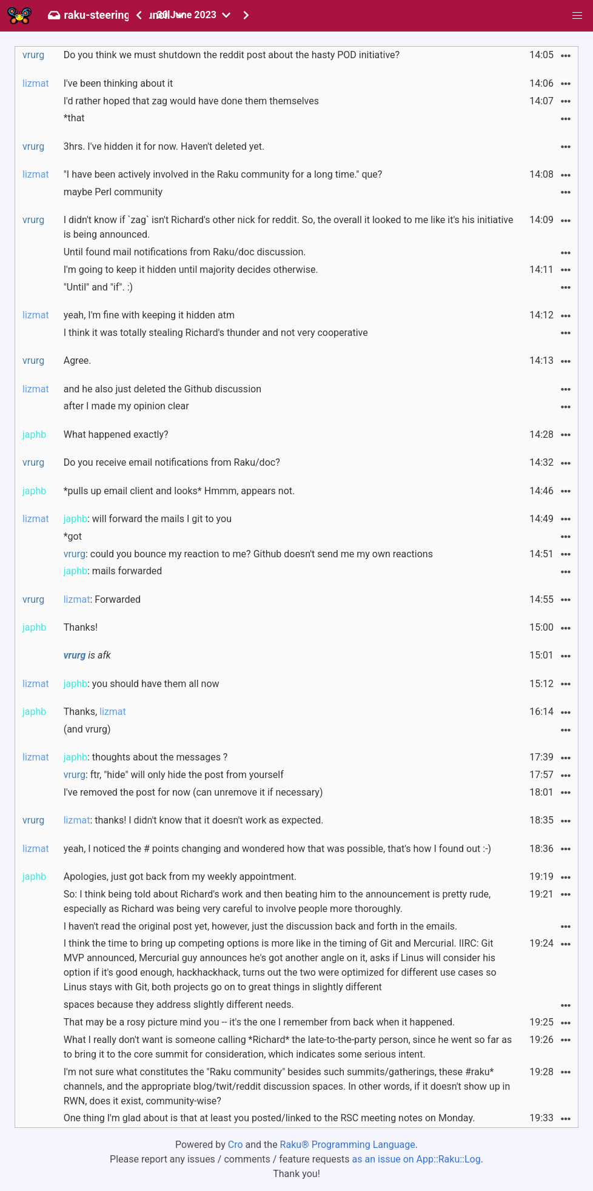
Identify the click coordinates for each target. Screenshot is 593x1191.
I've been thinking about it (118, 83)
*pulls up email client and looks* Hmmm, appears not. (179, 491)
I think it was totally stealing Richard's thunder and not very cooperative (216, 332)
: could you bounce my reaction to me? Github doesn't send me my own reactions (248, 554)
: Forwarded (102, 599)
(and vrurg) (87, 729)
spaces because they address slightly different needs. (179, 1004)
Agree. (78, 360)
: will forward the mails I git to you (148, 519)
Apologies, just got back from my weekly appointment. (180, 876)
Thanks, (95, 711)
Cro (235, 1144)
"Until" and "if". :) (98, 287)
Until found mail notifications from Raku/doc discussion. (185, 252)
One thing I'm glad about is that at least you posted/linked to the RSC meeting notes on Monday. (269, 1118)
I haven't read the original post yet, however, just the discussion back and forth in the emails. (261, 926)
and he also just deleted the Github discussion (162, 389)
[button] (577, 16)
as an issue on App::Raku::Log (416, 1159)
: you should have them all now (141, 683)
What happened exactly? (116, 434)
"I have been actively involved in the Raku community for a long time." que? (223, 174)
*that (74, 118)
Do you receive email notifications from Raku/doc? (172, 462)
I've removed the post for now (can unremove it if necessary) (193, 792)
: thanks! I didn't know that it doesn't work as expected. (194, 820)
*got (73, 536)
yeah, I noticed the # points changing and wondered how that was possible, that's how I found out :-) (277, 848)
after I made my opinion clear (126, 406)
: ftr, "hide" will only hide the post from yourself (174, 774)
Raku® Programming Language (347, 1144)
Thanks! (81, 627)
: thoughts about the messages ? (146, 757)
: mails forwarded (113, 571)
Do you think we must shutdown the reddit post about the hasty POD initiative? (232, 55)
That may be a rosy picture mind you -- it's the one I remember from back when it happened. (259, 1022)
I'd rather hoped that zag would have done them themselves (191, 101)
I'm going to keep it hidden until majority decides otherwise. (191, 269)
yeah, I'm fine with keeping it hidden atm (149, 315)
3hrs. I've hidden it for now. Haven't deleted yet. (164, 146)
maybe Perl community (113, 192)
